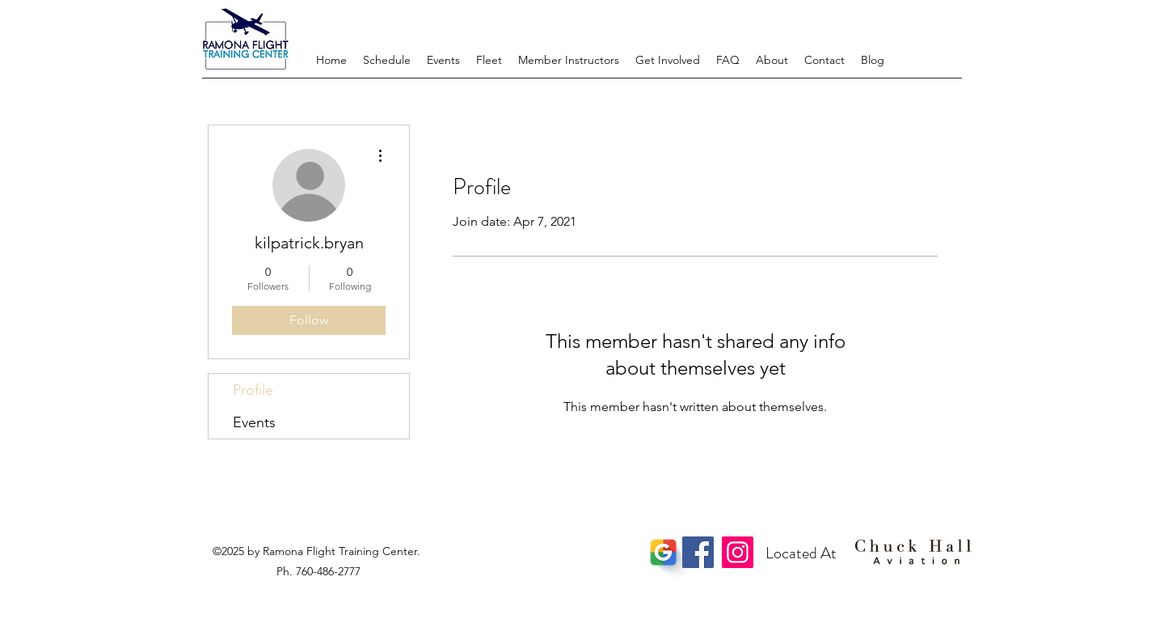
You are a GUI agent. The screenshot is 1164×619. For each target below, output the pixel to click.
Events (254, 422)
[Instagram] (737, 552)
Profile (253, 390)
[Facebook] (698, 552)
